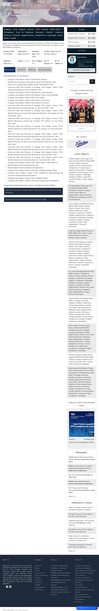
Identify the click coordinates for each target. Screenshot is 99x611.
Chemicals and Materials (83, 568)
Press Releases (43, 9)
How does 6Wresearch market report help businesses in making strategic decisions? (33, 192)
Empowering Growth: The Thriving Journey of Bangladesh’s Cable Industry (81, 523)
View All (81, 128)
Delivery (37, 577)
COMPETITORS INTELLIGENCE (60, 573)
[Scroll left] (3, 70)
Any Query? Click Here (81, 70)
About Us (14, 9)
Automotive (79, 585)
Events (76, 9)
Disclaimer (38, 580)
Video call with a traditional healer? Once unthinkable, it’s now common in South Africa (81, 538)
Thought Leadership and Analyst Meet (40, 587)
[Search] (92, 81)
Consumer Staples (81, 587)
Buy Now (81, 51)
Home (6, 9)
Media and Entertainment (83, 597)
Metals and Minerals (82, 594)
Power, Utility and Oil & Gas (84, 573)
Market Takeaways (11, 15)
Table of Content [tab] (28, 70)
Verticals (56, 9)
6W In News (66, 9)
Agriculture (79, 601)
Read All (72, 496)
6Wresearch (11, 610)
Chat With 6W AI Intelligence (87, 607)
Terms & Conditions (41, 575)
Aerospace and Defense (83, 565)
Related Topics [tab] (43, 70)
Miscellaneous (80, 599)
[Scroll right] (63, 70)
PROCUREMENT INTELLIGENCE (61, 580)
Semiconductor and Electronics (85, 570)
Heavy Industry (80, 575)
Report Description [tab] (12, 70)
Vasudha (27, 61)
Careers (37, 570)
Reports (32, 9)
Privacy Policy (39, 573)
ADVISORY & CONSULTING (59, 565)
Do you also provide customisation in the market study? (33, 200)
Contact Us (25, 15)
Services (23, 9)
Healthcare (78, 582)
